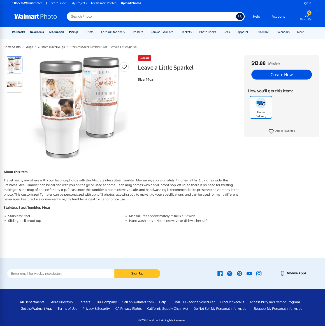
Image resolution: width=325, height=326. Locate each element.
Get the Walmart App (36, 309)
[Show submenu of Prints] (95, 32)
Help (256, 16)
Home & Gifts (12, 47)
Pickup (73, 32)
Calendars (283, 32)
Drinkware (262, 32)
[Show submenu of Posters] (145, 32)
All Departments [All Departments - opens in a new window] (32, 302)
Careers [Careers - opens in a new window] (84, 302)
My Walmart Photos (103, 3)
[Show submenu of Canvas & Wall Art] (175, 32)
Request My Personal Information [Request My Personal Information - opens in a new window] (279, 309)
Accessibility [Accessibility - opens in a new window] (259, 302)
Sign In (307, 3)
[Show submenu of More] (306, 32)
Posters (138, 32)
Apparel (242, 32)
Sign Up (137, 273)
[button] (282, 131)
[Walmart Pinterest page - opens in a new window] (239, 273)
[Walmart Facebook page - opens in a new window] (220, 273)
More (300, 32)
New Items (37, 32)
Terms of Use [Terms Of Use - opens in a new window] (67, 309)
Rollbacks (18, 32)
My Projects (79, 3)
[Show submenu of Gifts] (231, 32)
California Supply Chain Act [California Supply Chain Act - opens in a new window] (167, 309)
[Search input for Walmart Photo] (151, 16)
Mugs (29, 47)
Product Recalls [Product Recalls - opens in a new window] (232, 302)
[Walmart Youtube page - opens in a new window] (249, 273)
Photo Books (207, 32)
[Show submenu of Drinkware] (270, 32)
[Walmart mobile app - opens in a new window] (293, 273)
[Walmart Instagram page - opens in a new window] (259, 273)
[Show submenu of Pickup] (80, 32)
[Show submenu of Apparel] (249, 32)
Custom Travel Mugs (51, 47)
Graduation (56, 32)
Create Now (282, 74)
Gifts (227, 32)
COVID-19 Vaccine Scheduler (193, 302)
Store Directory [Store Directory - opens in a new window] (61, 302)
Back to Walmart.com (26, 3)
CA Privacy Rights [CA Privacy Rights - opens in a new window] (128, 309)
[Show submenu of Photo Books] (218, 32)
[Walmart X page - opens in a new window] (229, 273)
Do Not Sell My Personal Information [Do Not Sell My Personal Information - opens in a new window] (221, 309)
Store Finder (59, 3)
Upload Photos (131, 3)
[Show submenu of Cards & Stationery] (127, 32)
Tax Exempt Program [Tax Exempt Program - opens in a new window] (284, 302)
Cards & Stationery (113, 32)
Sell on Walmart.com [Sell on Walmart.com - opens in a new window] (138, 302)
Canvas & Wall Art (162, 32)
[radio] (14, 64)
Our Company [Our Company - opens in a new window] (106, 302)
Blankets (186, 32)
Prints (89, 32)
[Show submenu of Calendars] (291, 32)
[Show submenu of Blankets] (193, 32)
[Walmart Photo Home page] (35, 16)
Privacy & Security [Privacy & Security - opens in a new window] (96, 309)
